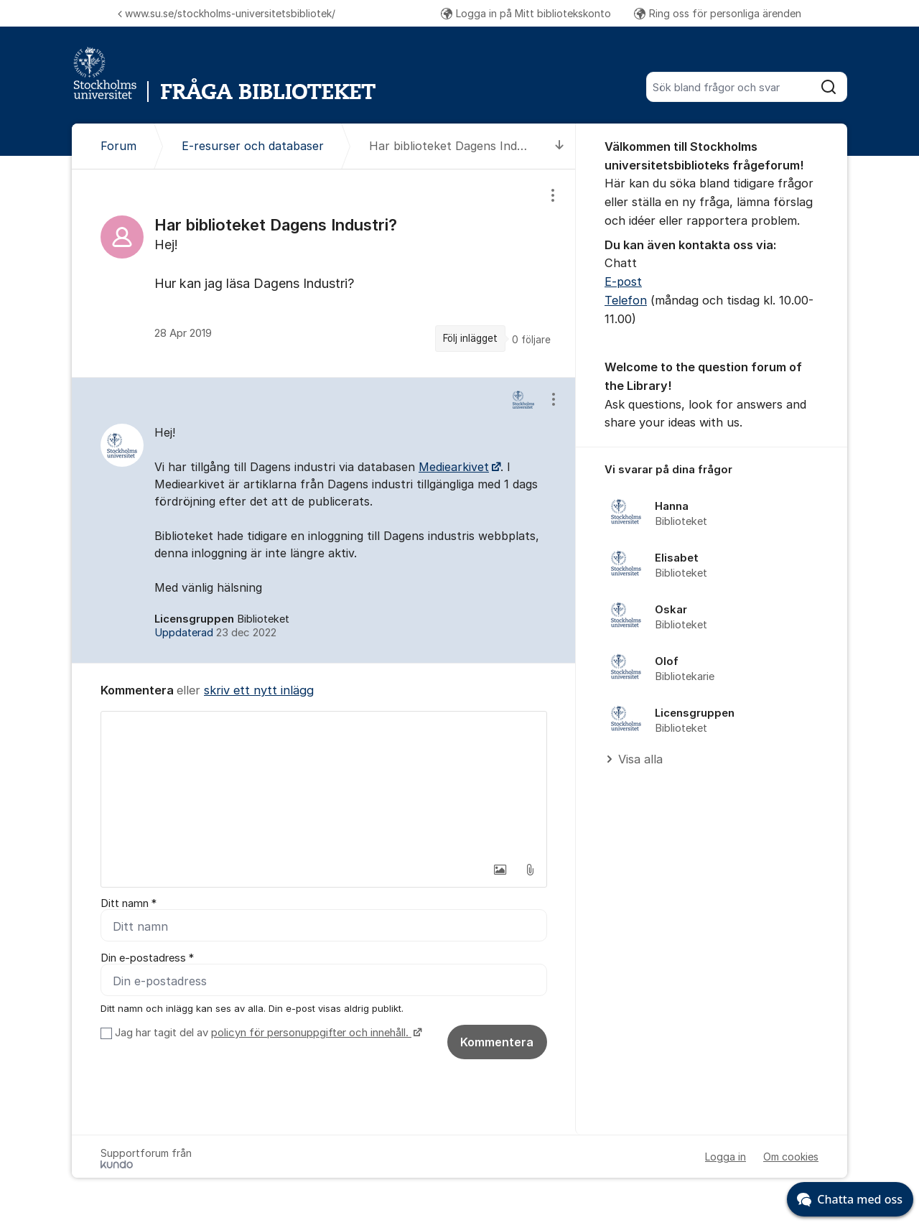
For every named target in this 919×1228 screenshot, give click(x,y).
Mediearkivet (454, 467)
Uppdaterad (215, 632)
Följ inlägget (470, 338)
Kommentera (496, 1042)
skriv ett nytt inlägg (259, 690)
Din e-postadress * (147, 958)
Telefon (626, 300)
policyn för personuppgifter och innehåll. (311, 1032)
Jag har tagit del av (266, 1032)
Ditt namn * (129, 903)
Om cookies (790, 1156)
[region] (324, 272)
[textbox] (323, 783)
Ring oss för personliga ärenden (717, 13)
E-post (623, 281)
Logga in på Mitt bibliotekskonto (526, 13)
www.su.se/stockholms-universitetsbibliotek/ (226, 13)
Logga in (725, 1156)
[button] (499, 869)
